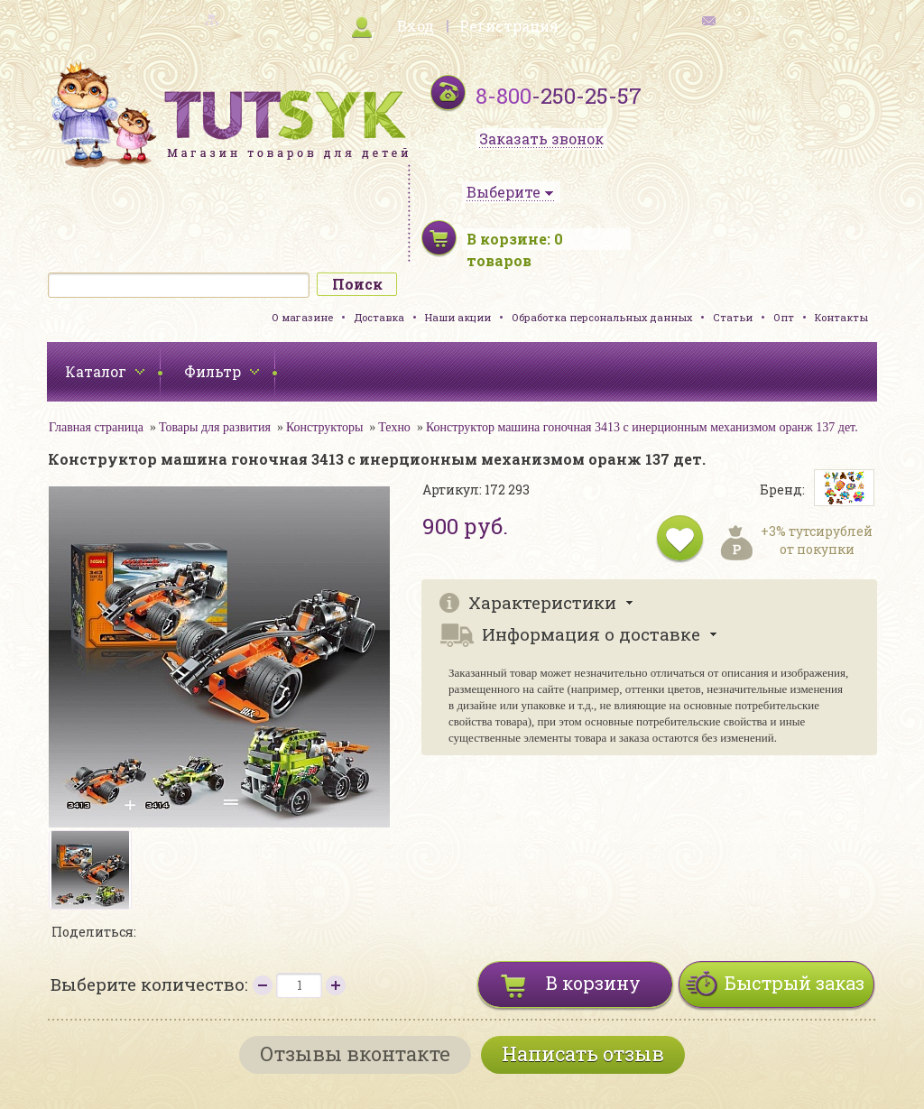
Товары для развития (215, 427)
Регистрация (509, 25)
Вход (415, 25)
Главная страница (96, 427)
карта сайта (169, 18)
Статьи (733, 317)
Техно (394, 427)
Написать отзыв (583, 1053)
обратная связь (758, 18)
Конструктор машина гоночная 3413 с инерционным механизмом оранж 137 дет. (642, 427)
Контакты (841, 317)
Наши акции (458, 317)
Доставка (379, 317)
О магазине (302, 317)
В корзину (593, 982)
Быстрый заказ (794, 982)
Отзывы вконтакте (355, 1053)
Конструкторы (324, 427)
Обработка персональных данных (602, 317)
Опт (783, 317)
